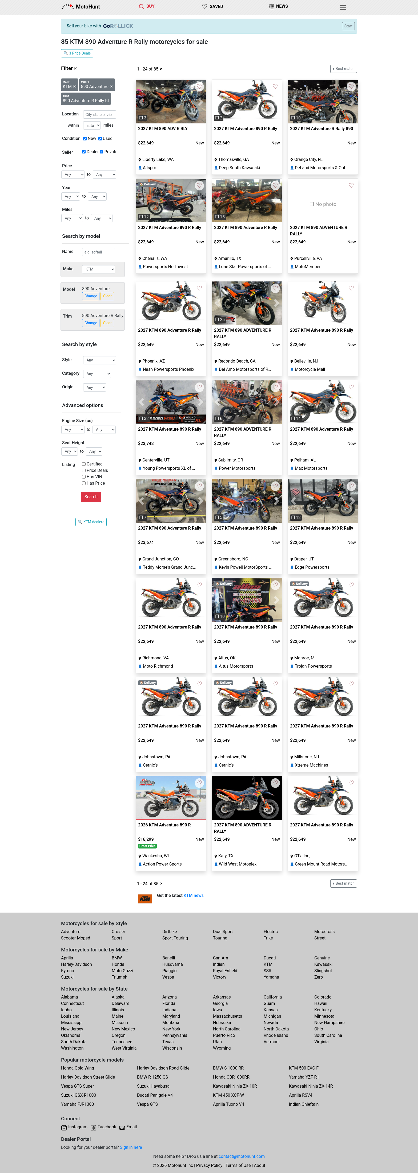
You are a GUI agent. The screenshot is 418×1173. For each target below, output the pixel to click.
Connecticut (72, 1003)
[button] (141, 101)
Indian (219, 964)
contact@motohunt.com (242, 1156)
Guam (269, 1003)
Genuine (322, 957)
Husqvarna (172, 964)
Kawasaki (323, 964)
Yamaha (271, 977)
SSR (267, 970)
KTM (268, 964)
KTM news (194, 895)
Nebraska (222, 1022)
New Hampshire (329, 1022)
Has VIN (94, 476)
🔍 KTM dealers (91, 522)
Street (319, 938)
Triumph (119, 977)
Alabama (69, 997)
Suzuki (67, 977)
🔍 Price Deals (77, 53)
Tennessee (122, 1041)
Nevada (271, 1022)
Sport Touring (175, 938)
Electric (271, 931)
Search (91, 496)
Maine (117, 1016)
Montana (170, 1022)
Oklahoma (70, 1035)
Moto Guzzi (122, 970)
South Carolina (328, 1035)
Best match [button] (345, 68)
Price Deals (97, 470)
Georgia (220, 1003)
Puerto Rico (224, 1035)
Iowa (217, 1009)
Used (107, 138)
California (273, 997)
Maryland (171, 1016)
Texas (168, 1041)
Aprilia (67, 957)
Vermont (272, 1041)
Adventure (70, 931)
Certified (95, 464)
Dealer (93, 151)
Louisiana (70, 1016)
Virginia (321, 1041)
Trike (268, 938)
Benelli (168, 957)
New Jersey (72, 1028)
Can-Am (220, 957)
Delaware (120, 1003)
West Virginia (124, 1048)
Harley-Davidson (76, 964)
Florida (168, 1003)
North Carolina (226, 1028)
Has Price (96, 483)
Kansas (271, 1009)
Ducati (270, 957)
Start (348, 26)
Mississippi (72, 1022)
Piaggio (169, 970)
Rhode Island (276, 1035)
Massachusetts (227, 1016)
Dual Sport (223, 931)
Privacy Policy (209, 1165)
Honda (118, 964)
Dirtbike (169, 931)
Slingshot (323, 970)
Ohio (318, 1028)
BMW (117, 957)
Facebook (107, 1126)
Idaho (66, 1009)
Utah (217, 1041)
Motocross (324, 931)
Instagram (77, 1126)
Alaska (118, 997)
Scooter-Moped (75, 938)
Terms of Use (238, 1165)
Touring (220, 938)
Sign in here (131, 1147)
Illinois (118, 1009)
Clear (107, 296)
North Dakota (276, 1028)
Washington (72, 1048)
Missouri (120, 1022)
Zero (318, 977)
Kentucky (323, 1009)
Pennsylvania (174, 1035)
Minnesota (324, 1016)
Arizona (169, 997)
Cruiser (118, 931)
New (92, 138)
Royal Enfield (225, 970)
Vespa (168, 977)
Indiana (169, 1009)
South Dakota (74, 1041)
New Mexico (123, 1028)
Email (131, 1126)
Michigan (272, 1016)
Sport (117, 938)
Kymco (67, 970)
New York (171, 1028)
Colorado (323, 997)
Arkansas (222, 997)
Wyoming (222, 1048)
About (259, 1165)
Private (110, 151)
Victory (219, 977)
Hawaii (320, 1003)
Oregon (119, 1035)
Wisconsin (172, 1048)
